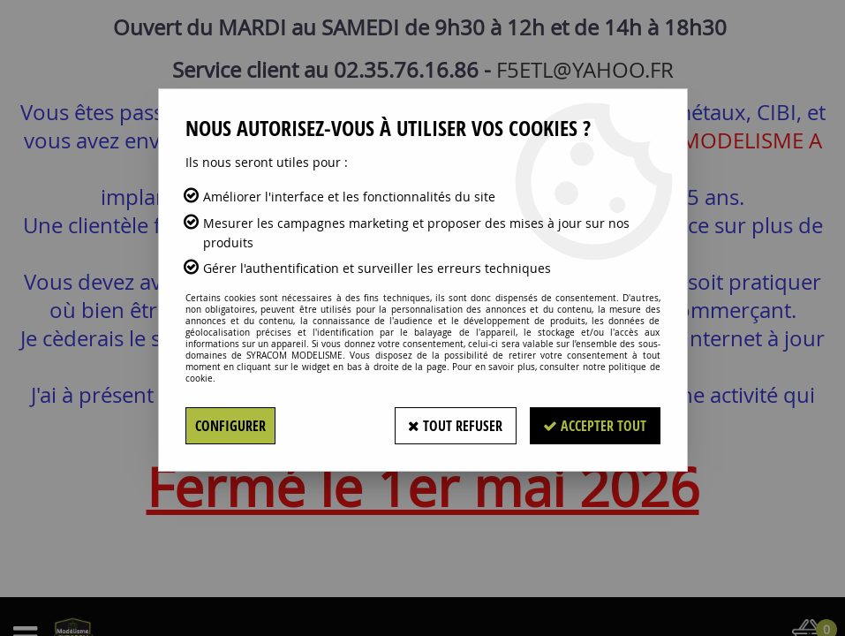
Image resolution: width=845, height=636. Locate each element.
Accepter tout (594, 425)
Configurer (230, 425)
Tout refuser (454, 425)
